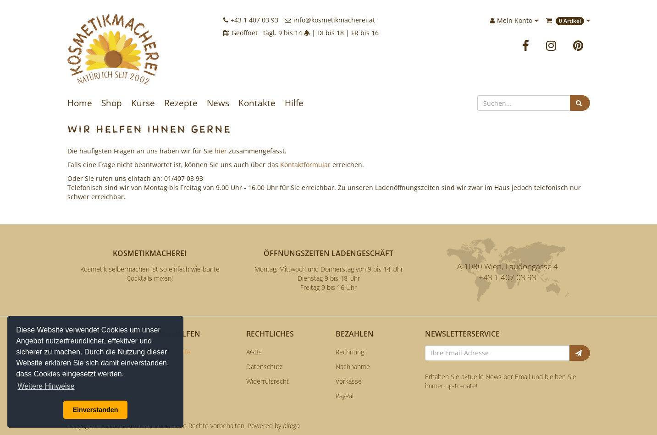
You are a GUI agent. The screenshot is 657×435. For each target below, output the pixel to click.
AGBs (254, 352)
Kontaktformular (305, 164)
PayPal (344, 396)
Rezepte (181, 103)
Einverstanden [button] (95, 409)
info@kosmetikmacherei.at (330, 20)
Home (79, 103)
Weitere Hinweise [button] (45, 386)
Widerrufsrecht (267, 381)
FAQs (164, 366)
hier (221, 151)
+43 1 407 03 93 (250, 20)
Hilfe (294, 103)
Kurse (143, 103)
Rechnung (350, 352)
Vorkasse (349, 381)
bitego (291, 425)
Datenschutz (264, 366)
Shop (111, 103)
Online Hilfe (173, 352)
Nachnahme (353, 366)
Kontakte (257, 103)
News (218, 103)
